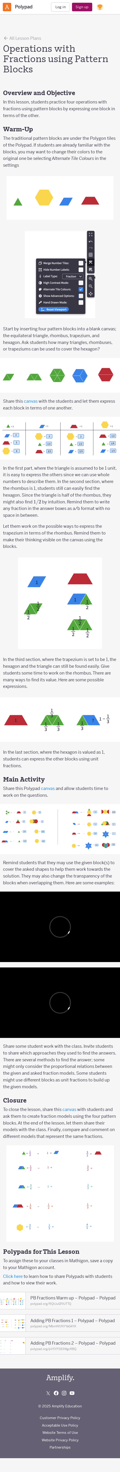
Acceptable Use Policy (60, 1425)
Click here (13, 1276)
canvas (31, 401)
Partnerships (60, 1447)
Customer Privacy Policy (60, 1418)
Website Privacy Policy (60, 1440)
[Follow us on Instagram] (64, 1393)
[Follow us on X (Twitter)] (48, 1393)
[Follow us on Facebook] (56, 1393)
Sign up (82, 7)
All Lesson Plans (22, 38)
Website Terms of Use (60, 1432)
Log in (60, 7)
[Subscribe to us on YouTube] (72, 1393)
